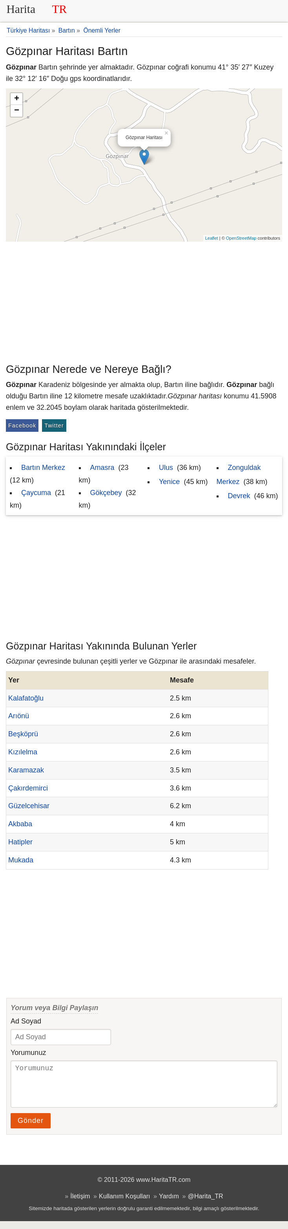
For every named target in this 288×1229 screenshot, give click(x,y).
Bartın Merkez (43, 467)
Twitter (54, 425)
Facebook (22, 425)
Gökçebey (106, 493)
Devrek (239, 496)
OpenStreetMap (241, 238)
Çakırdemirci (28, 788)
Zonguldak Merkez (239, 475)
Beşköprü (23, 734)
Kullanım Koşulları (124, 1203)
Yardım (169, 1203)
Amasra (102, 467)
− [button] (16, 111)
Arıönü (18, 716)
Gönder (31, 1128)
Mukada (20, 860)
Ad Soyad (26, 1021)
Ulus (166, 467)
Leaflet (211, 238)
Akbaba (20, 824)
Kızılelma (22, 752)
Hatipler (20, 842)
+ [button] (16, 99)
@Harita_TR (205, 1203)
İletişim (80, 1203)
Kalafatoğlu (26, 698)
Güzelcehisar (28, 806)
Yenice (169, 482)
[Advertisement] (144, 301)
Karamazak (26, 770)
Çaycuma (36, 493)
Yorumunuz (28, 1053)
